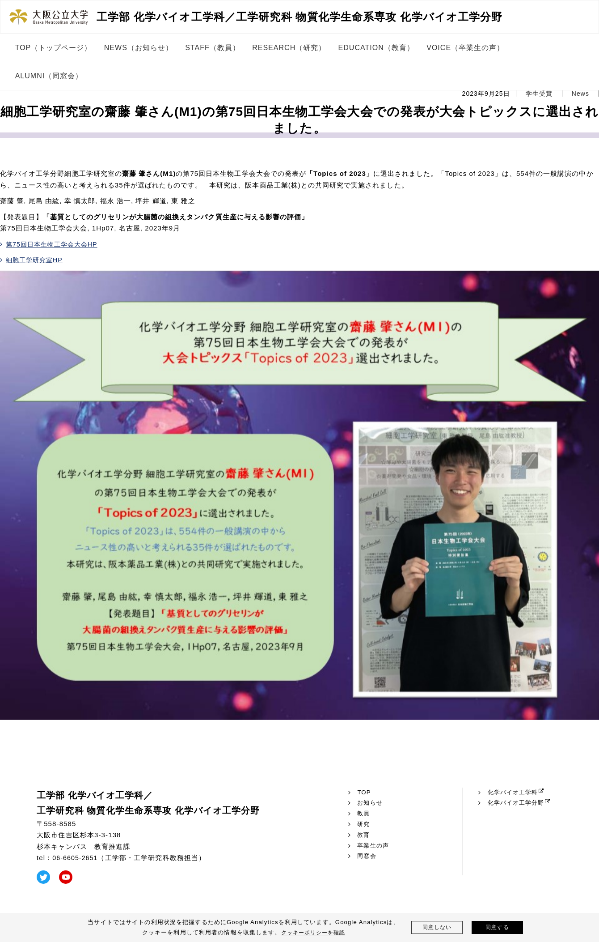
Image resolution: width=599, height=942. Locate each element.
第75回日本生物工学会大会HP (55, 244)
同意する (497, 927)
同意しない (437, 927)
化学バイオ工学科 (515, 792)
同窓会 (367, 856)
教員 (364, 813)
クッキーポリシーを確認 (313, 932)
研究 (364, 824)
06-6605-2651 (76, 857)
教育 (364, 835)
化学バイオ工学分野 (518, 802)
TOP (364, 792)
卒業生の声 (374, 845)
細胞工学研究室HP (36, 260)
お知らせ (370, 802)
